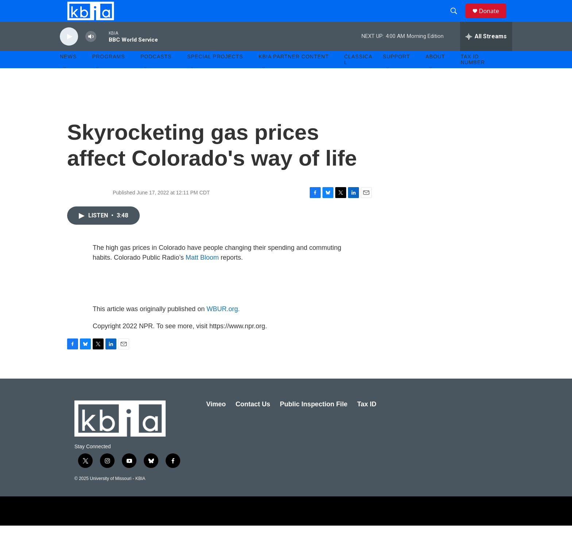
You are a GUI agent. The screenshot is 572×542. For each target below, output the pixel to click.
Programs (108, 73)
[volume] (91, 53)
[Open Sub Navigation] (65, 85)
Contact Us (253, 420)
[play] (69, 53)
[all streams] (486, 52)
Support (396, 73)
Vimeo (216, 420)
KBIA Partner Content (294, 73)
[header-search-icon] (457, 19)
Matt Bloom (202, 274)
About (435, 73)
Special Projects (215, 73)
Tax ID (366, 420)
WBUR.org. (223, 325)
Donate (493, 19)
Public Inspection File (313, 420)
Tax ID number (473, 76)
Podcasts (155, 73)
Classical (358, 76)
